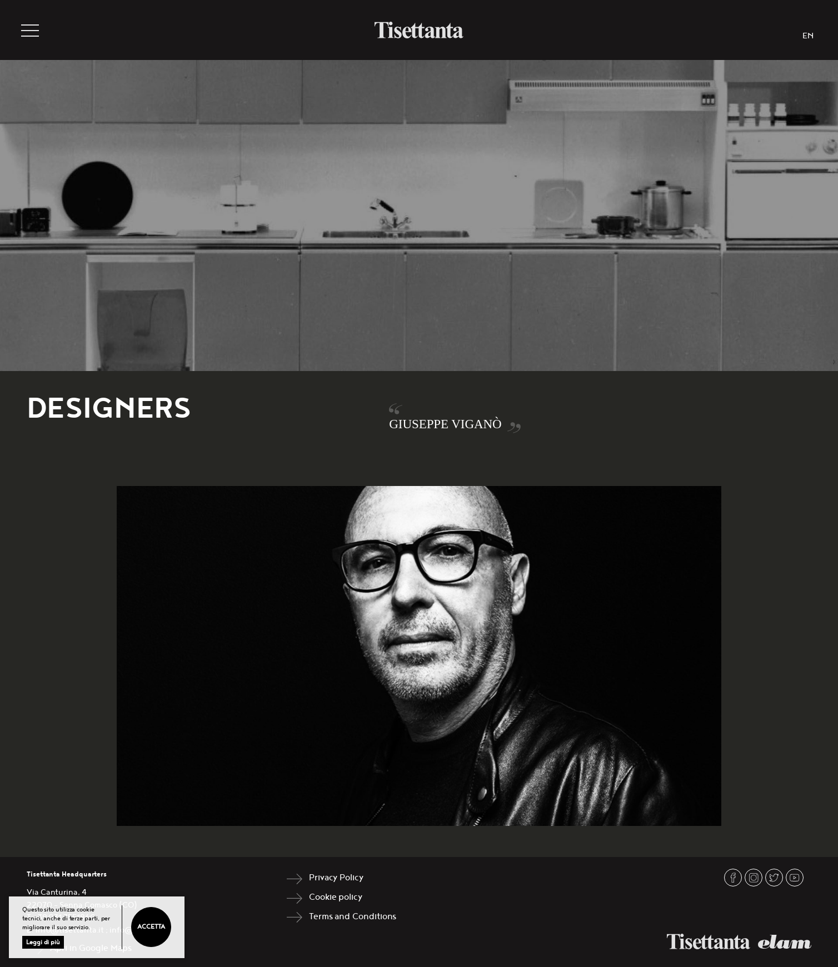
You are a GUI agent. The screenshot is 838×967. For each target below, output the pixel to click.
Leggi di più (43, 942)
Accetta (150, 927)
